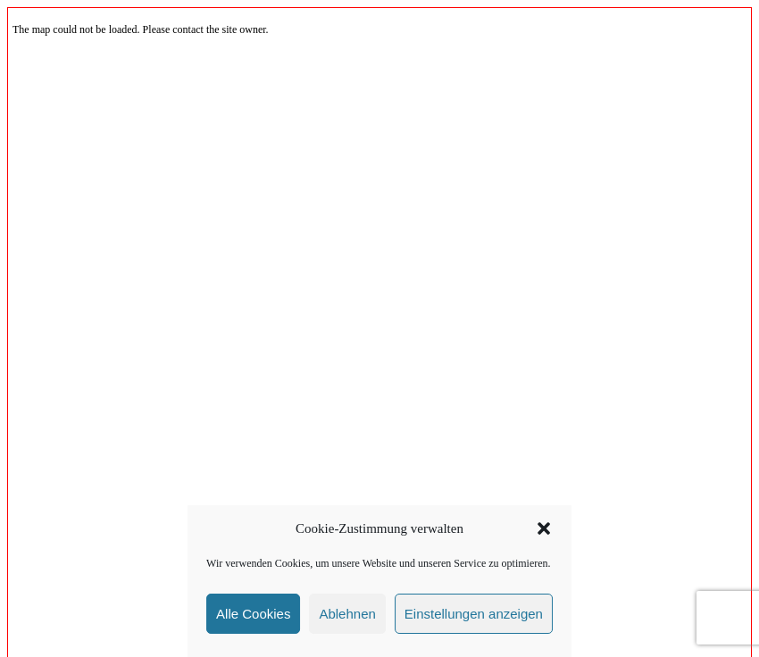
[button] (544, 528)
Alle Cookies (253, 613)
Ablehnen (347, 613)
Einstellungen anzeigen (474, 613)
